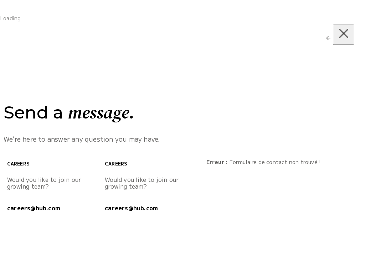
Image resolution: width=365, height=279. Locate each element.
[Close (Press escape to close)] (343, 35)
